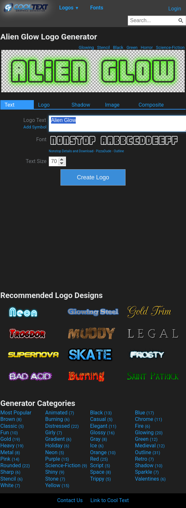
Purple (57, 459)
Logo (44, 105)
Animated (59, 413)
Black (118, 47)
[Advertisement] (93, 237)
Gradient (58, 439)
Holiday (57, 445)
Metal (10, 452)
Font (41, 139)
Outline (119, 151)
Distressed (62, 426)
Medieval (150, 445)
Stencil (103, 47)
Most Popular (16, 413)
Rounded (15, 465)
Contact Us (70, 500)
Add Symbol (34, 127)
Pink (10, 459)
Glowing (86, 47)
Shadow (81, 105)
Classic (12, 426)
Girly (53, 432)
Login (174, 9)
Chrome (148, 419)
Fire (142, 426)
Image (112, 105)
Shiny (54, 472)
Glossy (102, 432)
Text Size (36, 161)
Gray (98, 439)
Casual (101, 419)
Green (132, 47)
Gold (10, 439)
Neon (54, 452)
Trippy (100, 479)
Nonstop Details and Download (71, 151)
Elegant (103, 426)
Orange (103, 452)
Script (100, 465)
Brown (10, 419)
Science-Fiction (170, 47)
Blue (144, 413)
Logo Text (34, 123)
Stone (55, 479)
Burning (57, 419)
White (10, 485)
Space (100, 472)
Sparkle (147, 472)
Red (99, 459)
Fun (9, 432)
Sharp (10, 472)
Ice (96, 445)
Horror (147, 47)
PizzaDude (103, 151)
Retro (144, 459)
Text (9, 105)
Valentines (150, 479)
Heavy (11, 445)
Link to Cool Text (109, 500)
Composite (151, 105)
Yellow (57, 485)
